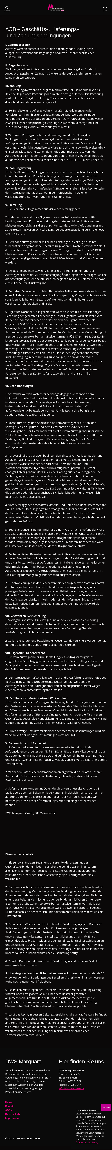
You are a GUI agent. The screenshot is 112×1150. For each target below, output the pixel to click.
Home (8, 1106)
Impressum (12, 1122)
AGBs (8, 1114)
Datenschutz (12, 1118)
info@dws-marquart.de (71, 1092)
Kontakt (9, 1110)
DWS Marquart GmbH (27, 1142)
